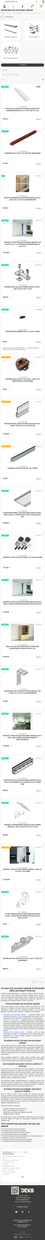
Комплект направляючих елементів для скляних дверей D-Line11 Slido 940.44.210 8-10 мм (22, 826)
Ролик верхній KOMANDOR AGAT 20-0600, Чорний (22, 331)
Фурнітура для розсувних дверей (13, 1032)
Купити (39, 119)
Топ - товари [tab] (23, 1152)
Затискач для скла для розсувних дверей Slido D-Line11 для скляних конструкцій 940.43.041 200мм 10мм (22, 782)
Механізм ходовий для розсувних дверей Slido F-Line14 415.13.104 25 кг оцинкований (22, 199)
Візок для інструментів (9, 1172)
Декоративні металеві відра (10, 1160)
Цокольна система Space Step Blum (13, 1156)
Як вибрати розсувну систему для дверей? (14, 1138)
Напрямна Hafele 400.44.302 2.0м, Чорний (22, 468)
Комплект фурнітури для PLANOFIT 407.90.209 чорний (22, 557)
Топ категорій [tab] (7, 1152)
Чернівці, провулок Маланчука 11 (22, 1220)
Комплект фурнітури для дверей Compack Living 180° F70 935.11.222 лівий (22, 870)
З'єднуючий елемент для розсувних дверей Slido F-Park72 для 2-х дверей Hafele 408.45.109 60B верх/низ (22, 515)
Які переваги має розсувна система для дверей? (16, 1132)
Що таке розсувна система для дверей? (13, 1129)
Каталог (9, 13)
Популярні (5, 70)
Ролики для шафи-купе (10, 1020)
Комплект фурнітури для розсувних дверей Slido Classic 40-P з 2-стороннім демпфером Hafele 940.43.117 (22, 244)
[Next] (43, 982)
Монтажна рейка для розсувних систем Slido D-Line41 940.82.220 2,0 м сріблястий (22, 425)
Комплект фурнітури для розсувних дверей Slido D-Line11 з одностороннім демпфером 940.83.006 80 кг (22, 603)
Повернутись (7, 17)
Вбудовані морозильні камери (11, 1168)
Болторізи (5, 1164)
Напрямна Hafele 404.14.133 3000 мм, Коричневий (22, 153)
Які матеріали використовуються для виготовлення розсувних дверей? (22, 1136)
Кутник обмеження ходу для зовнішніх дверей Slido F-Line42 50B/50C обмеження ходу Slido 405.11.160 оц (22, 916)
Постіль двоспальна (8, 1162)
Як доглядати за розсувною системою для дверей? (16, 1141)
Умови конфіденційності (22, 1199)
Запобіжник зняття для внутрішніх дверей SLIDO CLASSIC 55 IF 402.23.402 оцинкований (22, 692)
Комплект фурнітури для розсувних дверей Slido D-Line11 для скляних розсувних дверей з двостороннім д (22, 738)
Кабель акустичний (8, 1170)
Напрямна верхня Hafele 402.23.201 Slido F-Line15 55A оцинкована (22, 959)
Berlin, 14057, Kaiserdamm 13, (22, 1225)
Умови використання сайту (23, 1197)
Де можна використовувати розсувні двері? (14, 1134)
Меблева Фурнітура (18, 13)
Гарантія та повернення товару (23, 1201)
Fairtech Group (26, 1234)
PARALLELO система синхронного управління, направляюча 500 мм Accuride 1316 (22, 647)
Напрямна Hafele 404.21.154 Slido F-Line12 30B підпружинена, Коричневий (22, 380)
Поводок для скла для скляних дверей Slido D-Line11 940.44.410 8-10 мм (22, 288)
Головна (3, 13)
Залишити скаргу (22, 1207)
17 (41, 982)
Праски (4, 1158)
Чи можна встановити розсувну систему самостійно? (17, 1139)
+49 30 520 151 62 (22, 1227)
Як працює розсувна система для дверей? (14, 1131)
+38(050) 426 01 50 (22, 1222)
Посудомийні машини (8, 1166)
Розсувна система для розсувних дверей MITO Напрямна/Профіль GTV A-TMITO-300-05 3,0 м (22, 110)
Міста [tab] (15, 1152)
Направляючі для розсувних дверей (14, 1014)
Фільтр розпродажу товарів (10, 74)
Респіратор (5, 1174)
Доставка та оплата (23, 1195)
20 (3, 79)
